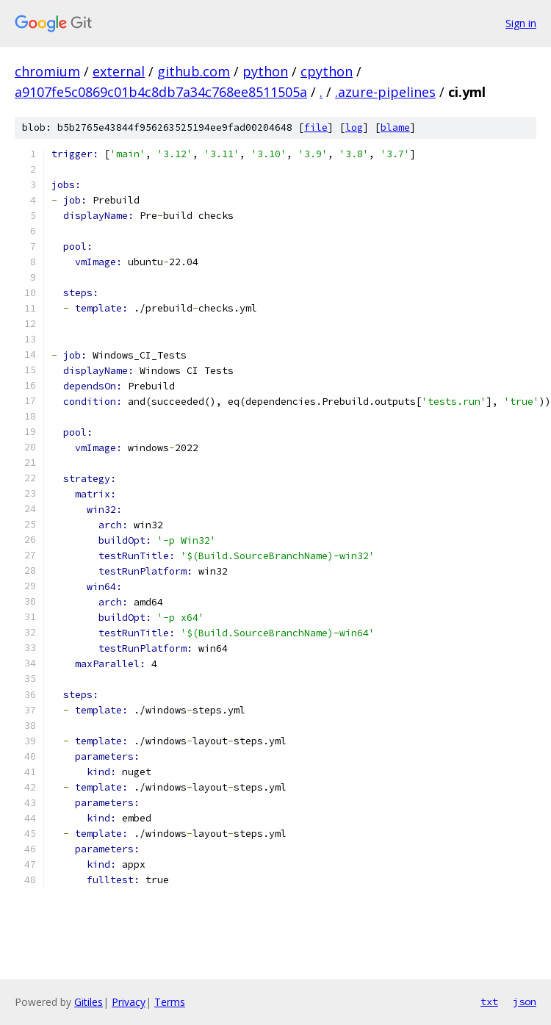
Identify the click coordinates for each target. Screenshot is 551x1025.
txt (489, 1001)
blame (395, 127)
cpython (326, 71)
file (316, 127)
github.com (193, 71)
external (119, 71)
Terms (169, 1002)
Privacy (128, 1002)
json (524, 1001)
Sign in (520, 23)
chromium (47, 71)
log (354, 127)
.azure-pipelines (385, 92)
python (265, 71)
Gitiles (88, 1002)
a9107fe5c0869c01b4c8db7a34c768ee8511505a (161, 92)
